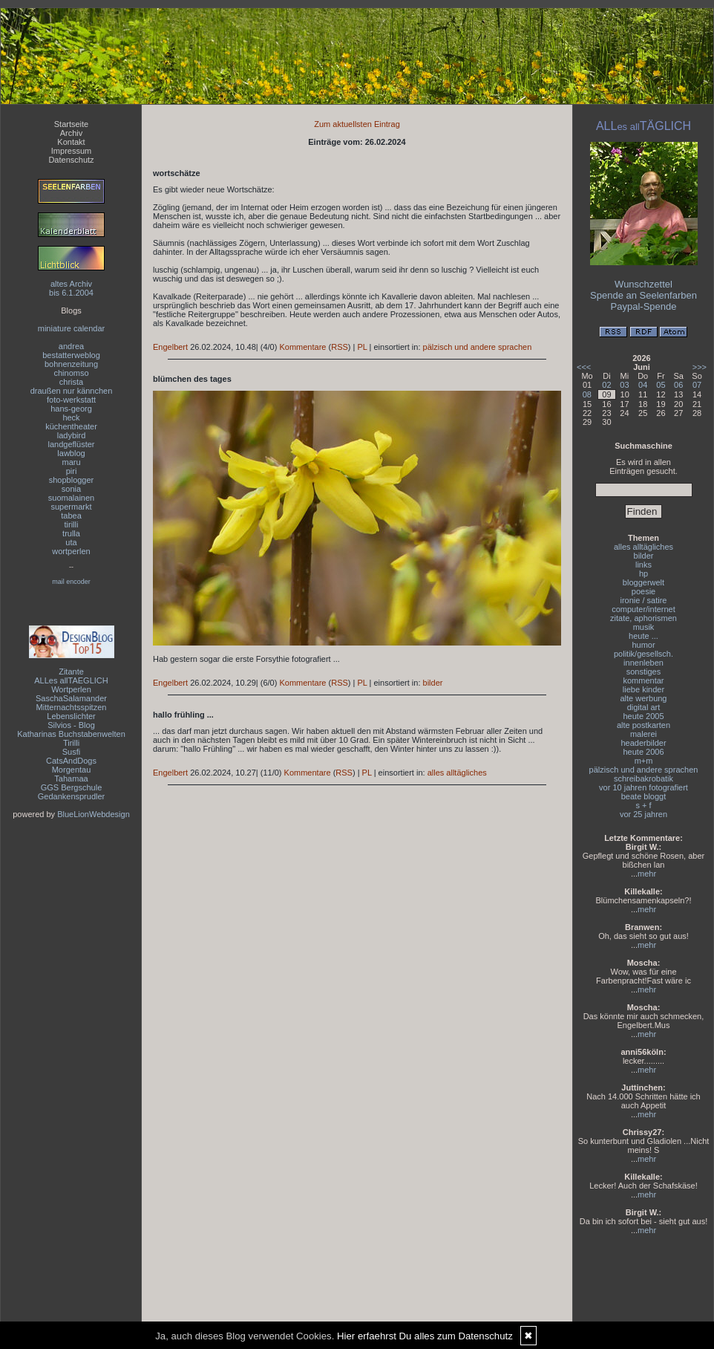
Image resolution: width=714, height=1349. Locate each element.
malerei (643, 733)
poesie (643, 591)
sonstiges (643, 671)
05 (660, 384)
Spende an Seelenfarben (643, 295)
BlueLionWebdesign (93, 814)
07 (696, 384)
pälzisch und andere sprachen (477, 346)
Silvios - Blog (71, 725)
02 (606, 384)
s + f (643, 805)
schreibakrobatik (643, 778)
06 (678, 384)
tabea (71, 515)
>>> (699, 367)
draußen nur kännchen (71, 390)
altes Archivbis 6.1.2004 (71, 288)
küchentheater (71, 426)
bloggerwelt (643, 582)
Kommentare (302, 346)
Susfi (71, 751)
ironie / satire (643, 600)
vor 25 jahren (643, 814)
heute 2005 (643, 716)
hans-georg (71, 408)
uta (70, 542)
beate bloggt (643, 796)
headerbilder (643, 742)
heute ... (643, 635)
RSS (339, 346)
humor (643, 644)
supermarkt (70, 506)
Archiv (71, 133)
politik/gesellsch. (643, 653)
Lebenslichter (71, 716)
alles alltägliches (457, 772)
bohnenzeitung (71, 364)
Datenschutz (71, 159)
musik (644, 627)
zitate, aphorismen (643, 618)
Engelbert (170, 346)
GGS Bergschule (71, 787)
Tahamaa (71, 778)
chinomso (70, 372)
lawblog (71, 453)
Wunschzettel (643, 284)
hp (643, 573)
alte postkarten (643, 725)
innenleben (643, 662)
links (643, 564)
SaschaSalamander (71, 698)
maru (71, 462)
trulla (71, 533)
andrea (71, 346)
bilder (433, 682)
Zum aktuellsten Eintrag (357, 124)
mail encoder (71, 581)
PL (362, 346)
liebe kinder (643, 689)
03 (624, 384)
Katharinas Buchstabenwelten (71, 733)
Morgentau (71, 769)
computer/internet (643, 609)
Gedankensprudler (71, 796)
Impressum (71, 150)
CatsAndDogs (71, 760)
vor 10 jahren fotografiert (643, 787)
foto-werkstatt (71, 399)
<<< (584, 367)
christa (71, 381)
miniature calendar (71, 328)
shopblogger (71, 479)
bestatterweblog (71, 355)
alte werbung (643, 698)
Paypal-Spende (644, 306)
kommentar (643, 680)
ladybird (71, 435)
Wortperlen (71, 689)
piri (71, 471)
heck (70, 417)
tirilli (72, 524)
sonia (71, 488)
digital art (644, 707)
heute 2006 (643, 751)
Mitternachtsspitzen (71, 707)
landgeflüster (71, 444)
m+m (644, 760)
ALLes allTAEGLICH (71, 680)
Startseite (71, 124)
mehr (647, 873)
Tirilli (71, 742)
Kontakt (71, 141)
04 (642, 384)
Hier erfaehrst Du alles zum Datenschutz (425, 1336)
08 (587, 394)
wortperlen (71, 551)
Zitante (71, 671)
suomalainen (71, 497)
